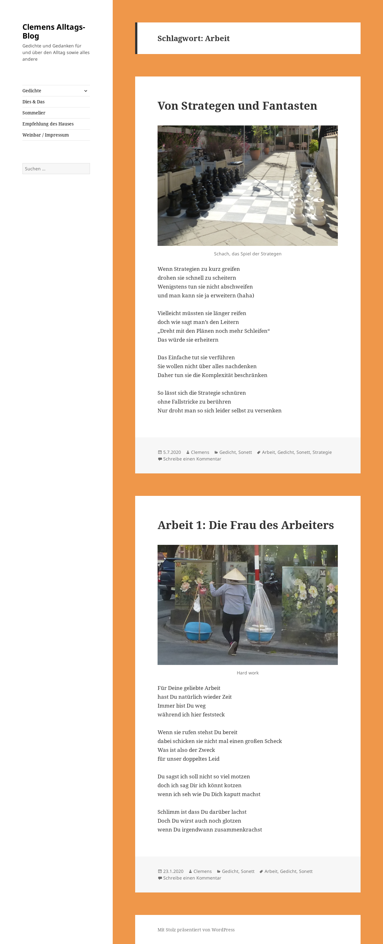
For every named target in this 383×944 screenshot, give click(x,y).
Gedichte (31, 91)
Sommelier (33, 113)
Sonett (245, 452)
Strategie (322, 452)
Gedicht (227, 452)
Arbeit (268, 452)
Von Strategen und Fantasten (237, 105)
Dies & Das (33, 102)
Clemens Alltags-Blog (53, 31)
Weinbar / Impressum (45, 135)
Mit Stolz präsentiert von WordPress (196, 930)
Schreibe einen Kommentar (192, 459)
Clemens (200, 452)
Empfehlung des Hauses (48, 124)
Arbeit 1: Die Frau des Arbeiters (246, 524)
